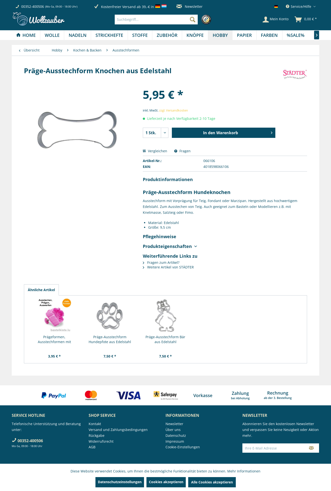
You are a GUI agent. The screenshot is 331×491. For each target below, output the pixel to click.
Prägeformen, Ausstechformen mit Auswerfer (54, 339)
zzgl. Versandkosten (173, 110)
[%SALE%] (295, 35)
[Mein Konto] (276, 19)
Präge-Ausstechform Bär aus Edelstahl (165, 339)
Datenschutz (176, 435)
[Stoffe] (140, 35)
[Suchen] (192, 19)
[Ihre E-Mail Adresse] (273, 448)
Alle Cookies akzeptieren (212, 482)
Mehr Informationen (243, 471)
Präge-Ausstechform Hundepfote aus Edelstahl (110, 339)
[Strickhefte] (109, 35)
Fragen (182, 151)
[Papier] (244, 35)
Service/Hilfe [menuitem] (299, 6)
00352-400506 (32, 6)
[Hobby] (220, 35)
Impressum (175, 441)
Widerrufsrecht (101, 441)
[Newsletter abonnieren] (311, 448)
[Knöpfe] (195, 35)
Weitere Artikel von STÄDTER (168, 267)
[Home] (26, 35)
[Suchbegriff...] (156, 19)
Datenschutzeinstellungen (120, 482)
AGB (92, 447)
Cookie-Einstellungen (183, 447)
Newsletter (189, 6)
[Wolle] (52, 35)
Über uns (173, 429)
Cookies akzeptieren (166, 482)
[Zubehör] (167, 35)
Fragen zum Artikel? (161, 262)
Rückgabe (96, 435)
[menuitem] (164, 19)
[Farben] (269, 35)
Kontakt (95, 423)
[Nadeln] (77, 35)
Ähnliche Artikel (41, 289)
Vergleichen (155, 151)
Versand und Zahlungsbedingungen (118, 429)
